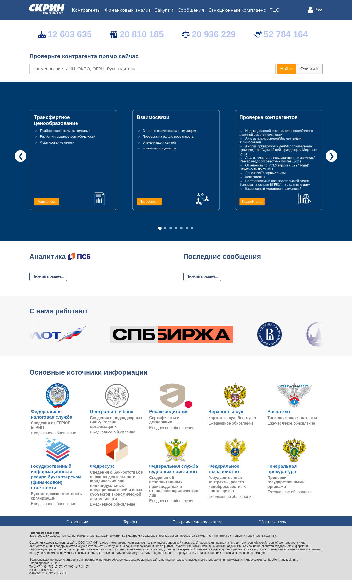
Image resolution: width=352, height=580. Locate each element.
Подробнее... (47, 201)
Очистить (309, 68)
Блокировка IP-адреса (44, 535)
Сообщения (191, 9)
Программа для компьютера (198, 521)
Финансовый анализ (128, 9)
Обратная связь (272, 521)
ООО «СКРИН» (56, 573)
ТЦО (275, 9)
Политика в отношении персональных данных (245, 535)
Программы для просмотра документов (185, 535)
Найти (286, 68)
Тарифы (130, 521)
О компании (77, 521)
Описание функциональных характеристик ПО (93, 535)
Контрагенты (86, 9)
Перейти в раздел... (48, 276)
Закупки (164, 9)
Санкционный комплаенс (237, 9)
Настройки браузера (141, 535)
